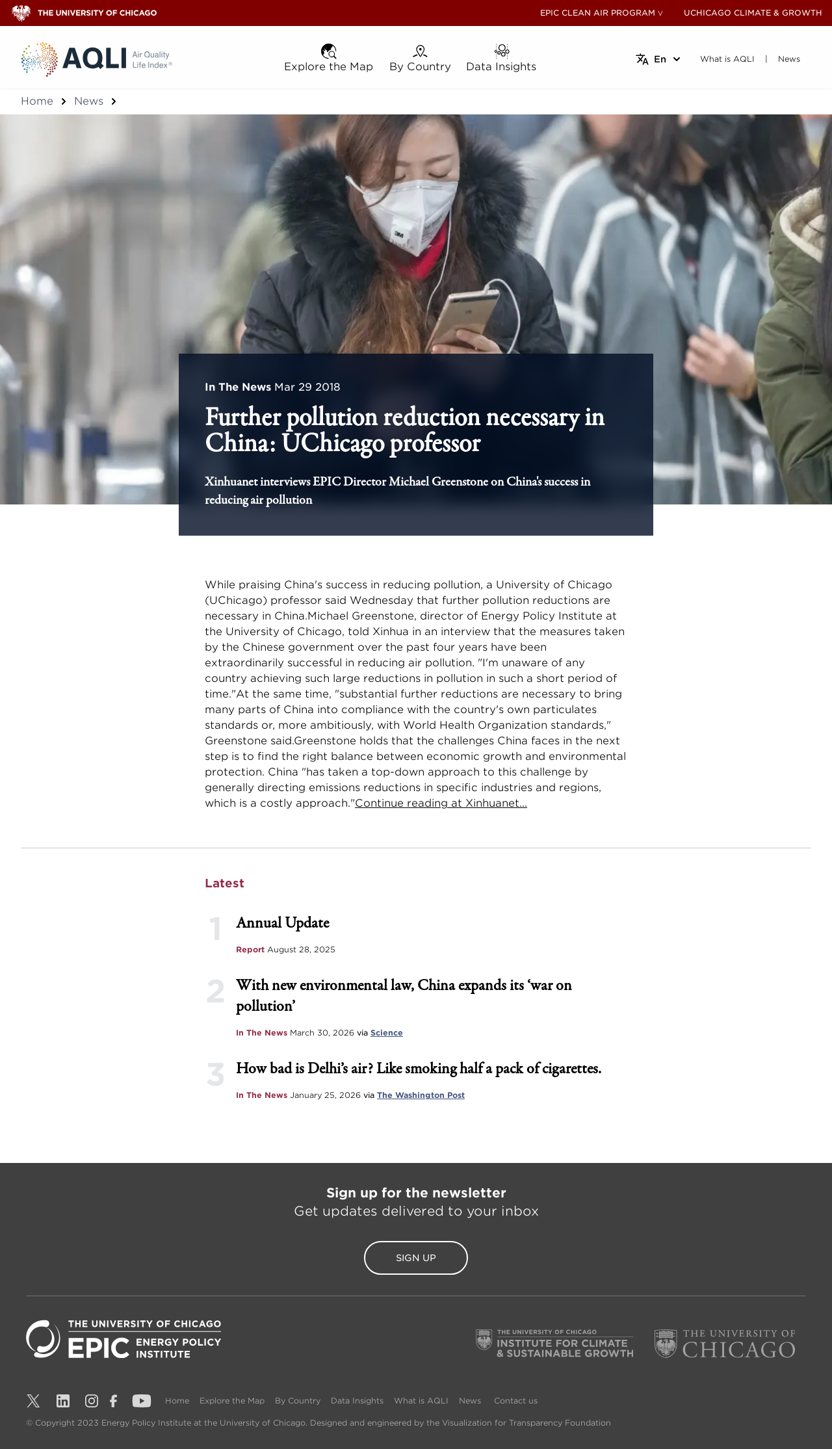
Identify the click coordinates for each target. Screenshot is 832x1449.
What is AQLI (421, 1400)
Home (37, 101)
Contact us (516, 1400)
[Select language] (659, 59)
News (88, 101)
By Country (297, 1400)
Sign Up (416, 1258)
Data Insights (357, 1400)
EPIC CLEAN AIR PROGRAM (597, 13)
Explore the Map (232, 1400)
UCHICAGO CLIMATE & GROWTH (753, 13)
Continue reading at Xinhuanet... (441, 803)
